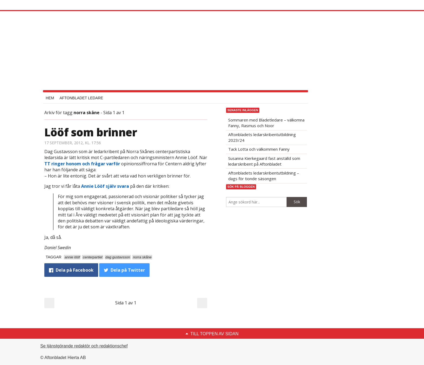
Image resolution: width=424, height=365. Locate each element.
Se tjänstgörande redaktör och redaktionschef (84, 346)
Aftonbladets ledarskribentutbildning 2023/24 (262, 137)
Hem (50, 98)
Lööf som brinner (90, 132)
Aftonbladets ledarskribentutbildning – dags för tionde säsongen (263, 175)
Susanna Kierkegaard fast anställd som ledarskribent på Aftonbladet (264, 161)
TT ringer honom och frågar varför (82, 164)
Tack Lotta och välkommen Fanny (259, 149)
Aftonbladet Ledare (81, 98)
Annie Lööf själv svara (105, 186)
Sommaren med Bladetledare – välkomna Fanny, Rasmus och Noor (266, 122)
